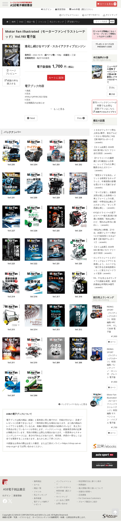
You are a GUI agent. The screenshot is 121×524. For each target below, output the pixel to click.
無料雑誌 (37, 481)
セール (36, 484)
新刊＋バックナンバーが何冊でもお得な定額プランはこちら (105, 107)
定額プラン (73, 21)
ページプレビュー (11, 72)
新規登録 (60, 9)
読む (112, 87)
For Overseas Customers (90, 498)
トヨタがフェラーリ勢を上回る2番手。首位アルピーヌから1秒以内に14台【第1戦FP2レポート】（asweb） (105, 136)
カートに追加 (56, 77)
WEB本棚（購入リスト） (63, 492)
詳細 (112, 94)
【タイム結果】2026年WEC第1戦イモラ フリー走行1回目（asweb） (104, 249)
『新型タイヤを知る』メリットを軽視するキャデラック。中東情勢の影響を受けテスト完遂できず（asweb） (104, 181)
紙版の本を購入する (11, 82)
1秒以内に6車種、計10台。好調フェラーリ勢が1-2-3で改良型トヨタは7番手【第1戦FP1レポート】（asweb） (104, 236)
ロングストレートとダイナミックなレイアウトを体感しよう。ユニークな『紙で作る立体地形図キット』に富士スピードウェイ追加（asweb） (104, 265)
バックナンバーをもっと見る (73, 404)
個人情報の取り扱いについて (91, 488)
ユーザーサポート (89, 15)
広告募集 (82, 495)
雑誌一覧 (37, 488)
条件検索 (37, 498)
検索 (112, 21)
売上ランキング (40, 495)
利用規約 (82, 484)
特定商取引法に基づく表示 (90, 481)
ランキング (57, 21)
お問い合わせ (61, 503)
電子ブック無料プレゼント (41, 503)
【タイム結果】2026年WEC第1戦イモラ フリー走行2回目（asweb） (104, 150)
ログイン (46, 9)
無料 (14, 21)
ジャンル (42, 21)
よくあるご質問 (62, 500)
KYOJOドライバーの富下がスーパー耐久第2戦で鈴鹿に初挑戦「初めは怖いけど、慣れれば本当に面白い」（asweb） (105, 218)
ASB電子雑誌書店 (14, 489)
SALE (21, 21)
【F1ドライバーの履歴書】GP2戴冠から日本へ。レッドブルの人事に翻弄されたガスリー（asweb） (104, 164)
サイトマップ (108, 15)
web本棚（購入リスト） (81, 9)
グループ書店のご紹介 (88, 501)
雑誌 (31, 21)
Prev (79, 118)
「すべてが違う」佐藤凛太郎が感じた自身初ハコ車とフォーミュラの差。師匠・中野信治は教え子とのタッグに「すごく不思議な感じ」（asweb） (104, 200)
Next (32, 118)
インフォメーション (68, 15)
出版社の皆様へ (85, 491)
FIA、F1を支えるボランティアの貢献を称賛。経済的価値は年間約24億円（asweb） (104, 283)
